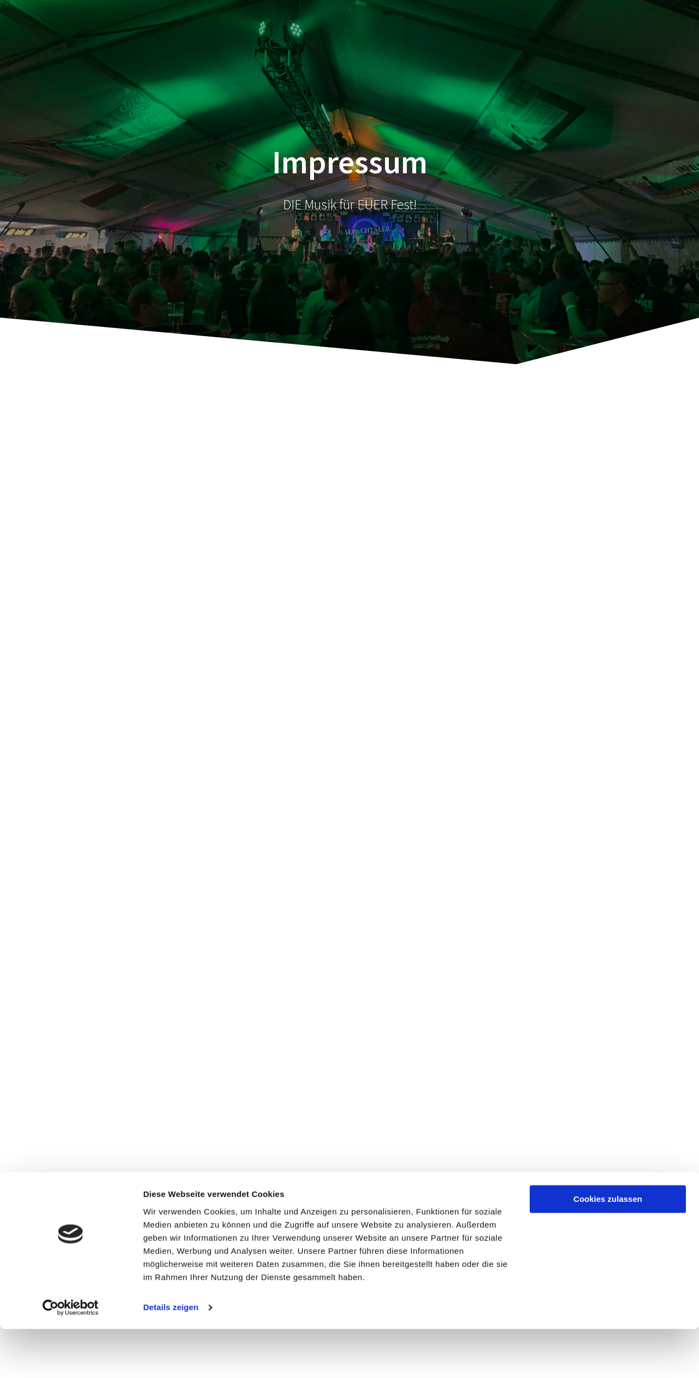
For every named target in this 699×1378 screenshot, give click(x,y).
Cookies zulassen (607, 1248)
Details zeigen (170, 1356)
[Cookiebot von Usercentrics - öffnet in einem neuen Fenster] (71, 1356)
